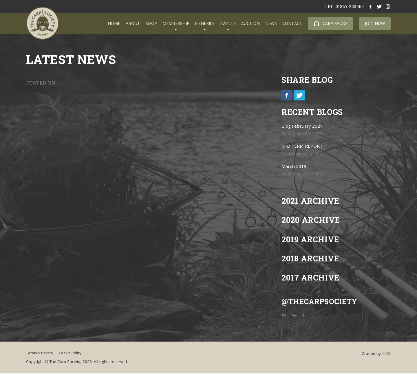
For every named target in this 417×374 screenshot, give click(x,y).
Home (114, 23)
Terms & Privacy (41, 353)
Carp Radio (330, 23)
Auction (250, 23)
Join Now (375, 23)
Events (228, 23)
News (271, 23)
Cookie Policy (76, 353)
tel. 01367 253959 (343, 6)
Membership (175, 23)
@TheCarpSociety (322, 302)
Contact (292, 23)
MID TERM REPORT (302, 146)
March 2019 (294, 167)
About (133, 23)
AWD (386, 354)
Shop (151, 23)
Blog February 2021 (303, 126)
